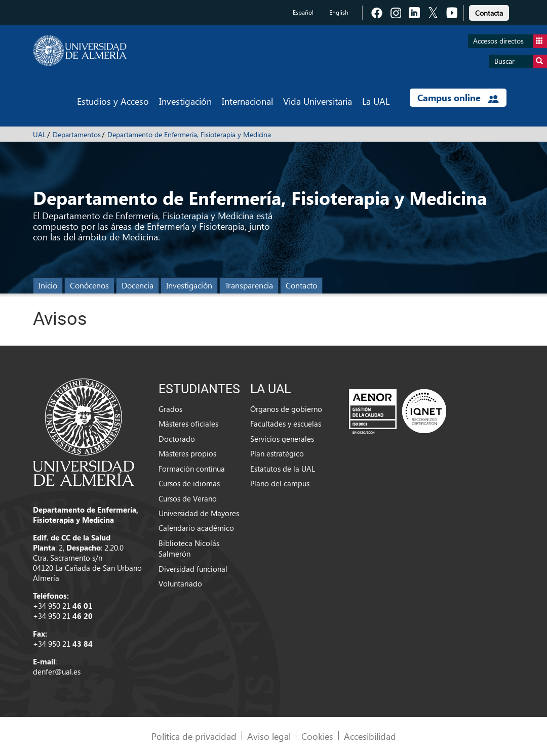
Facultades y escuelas (285, 423)
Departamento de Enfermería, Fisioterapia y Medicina (189, 134)
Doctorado (177, 439)
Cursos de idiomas (189, 483)
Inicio (47, 285)
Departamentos (77, 134)
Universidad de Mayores (199, 513)
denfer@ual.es (57, 671)
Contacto (301, 285)
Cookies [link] (317, 736)
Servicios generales (282, 439)
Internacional (247, 101)
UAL (39, 134)
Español (303, 12)
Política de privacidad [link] (194, 736)
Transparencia (249, 285)
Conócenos (89, 285)
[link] (489, 11)
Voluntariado (180, 583)
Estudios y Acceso (113, 101)
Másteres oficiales (188, 423)
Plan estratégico (277, 453)
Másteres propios (187, 453)
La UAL (375, 101)
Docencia (137, 285)
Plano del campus (279, 483)
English (338, 12)
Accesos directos (510, 41)
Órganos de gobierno (286, 409)
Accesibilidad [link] (370, 736)
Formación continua (192, 469)
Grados (170, 409)
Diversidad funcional (193, 569)
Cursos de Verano (188, 498)
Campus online (458, 98)
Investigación (185, 101)
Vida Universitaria (317, 101)
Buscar (520, 61)
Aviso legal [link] (269, 736)
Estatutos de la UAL (282, 469)
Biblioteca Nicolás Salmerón (189, 548)
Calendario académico (196, 528)
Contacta (489, 13)
